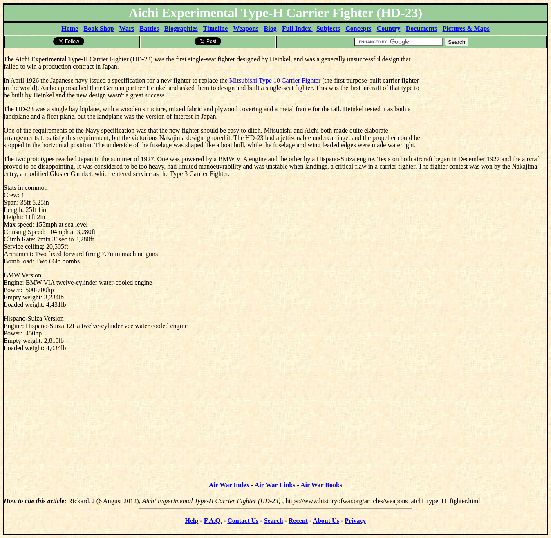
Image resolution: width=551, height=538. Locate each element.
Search (273, 520)
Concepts (358, 28)
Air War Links (275, 485)
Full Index (297, 28)
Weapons (245, 28)
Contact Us (242, 520)
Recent (298, 520)
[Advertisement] (485, 100)
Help (191, 520)
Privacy (355, 520)
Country (389, 28)
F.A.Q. (213, 520)
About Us (326, 520)
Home (69, 28)
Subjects (328, 28)
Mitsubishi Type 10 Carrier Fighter (274, 80)
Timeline (215, 28)
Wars (126, 28)
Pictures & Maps (466, 28)
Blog (270, 28)
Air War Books (321, 485)
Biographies (181, 28)
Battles (149, 28)
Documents (421, 28)
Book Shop (98, 28)
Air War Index (229, 485)
